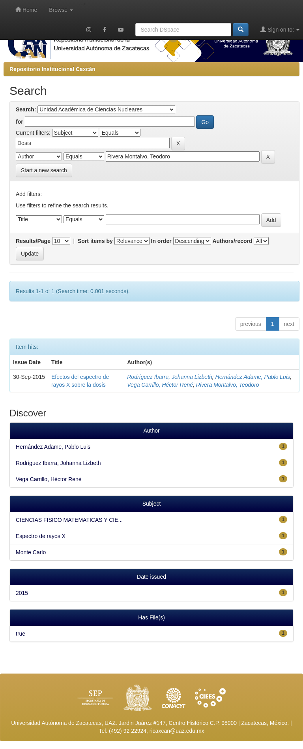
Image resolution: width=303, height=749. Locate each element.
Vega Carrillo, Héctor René (160, 385)
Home (26, 9)
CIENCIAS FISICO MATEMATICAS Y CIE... (69, 520)
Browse (61, 10)
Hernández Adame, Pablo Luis (252, 377)
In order (161, 241)
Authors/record (232, 241)
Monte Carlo (31, 552)
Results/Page (33, 241)
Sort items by (95, 241)
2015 (22, 593)
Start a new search (44, 170)
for (19, 122)
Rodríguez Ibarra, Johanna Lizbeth (169, 377)
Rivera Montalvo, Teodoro (227, 385)
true (20, 633)
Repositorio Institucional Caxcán (52, 69)
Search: (26, 109)
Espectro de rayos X (40, 536)
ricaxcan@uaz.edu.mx (177, 731)
